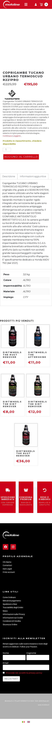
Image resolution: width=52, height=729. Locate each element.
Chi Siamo (7, 562)
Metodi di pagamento (12, 601)
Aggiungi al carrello (21, 156)
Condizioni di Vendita (12, 621)
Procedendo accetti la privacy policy (24, 673)
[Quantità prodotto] (7, 149)
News (5, 611)
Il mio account (9, 572)
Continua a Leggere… (12, 136)
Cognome (31, 653)
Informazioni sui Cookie (13, 618)
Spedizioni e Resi (10, 604)
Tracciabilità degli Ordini (13, 607)
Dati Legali (7, 569)
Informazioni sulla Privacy (14, 614)
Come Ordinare (9, 597)
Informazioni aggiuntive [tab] (33, 176)
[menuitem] (23, 722)
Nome (6, 653)
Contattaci (7, 565)
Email (5, 663)
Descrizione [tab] (8, 176)
